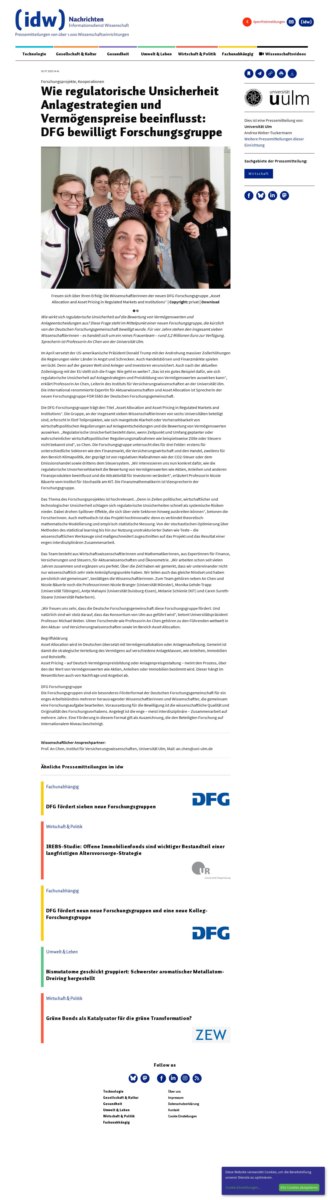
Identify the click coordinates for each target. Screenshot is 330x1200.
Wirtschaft (259, 174)
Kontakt (173, 1110)
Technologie (34, 54)
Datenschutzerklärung (183, 1104)
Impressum (176, 1098)
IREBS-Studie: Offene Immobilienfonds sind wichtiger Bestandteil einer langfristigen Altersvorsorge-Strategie (135, 850)
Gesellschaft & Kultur (76, 54)
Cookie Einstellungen (182, 1116)
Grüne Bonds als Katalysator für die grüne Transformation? (119, 1018)
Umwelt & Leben (156, 54)
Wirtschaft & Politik (197, 54)
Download (210, 302)
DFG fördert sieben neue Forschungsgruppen (101, 807)
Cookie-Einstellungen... (242, 1187)
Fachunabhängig (237, 54)
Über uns (174, 1092)
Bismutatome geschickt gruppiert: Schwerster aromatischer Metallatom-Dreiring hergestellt (135, 975)
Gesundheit (118, 54)
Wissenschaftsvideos (282, 54)
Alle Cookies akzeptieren (299, 1187)
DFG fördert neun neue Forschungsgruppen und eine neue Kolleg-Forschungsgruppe (127, 914)
